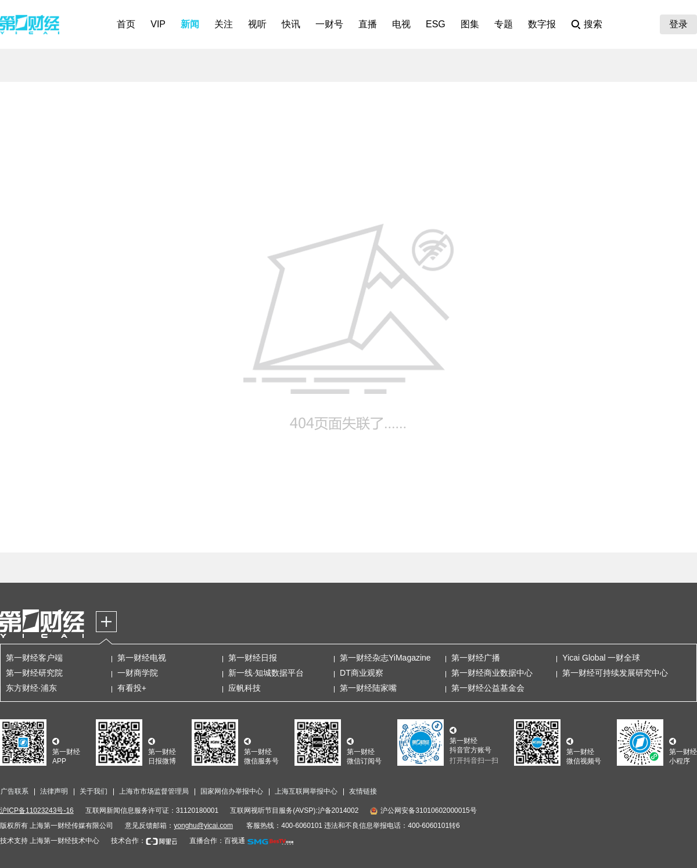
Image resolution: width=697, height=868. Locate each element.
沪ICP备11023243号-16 (37, 810)
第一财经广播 (475, 657)
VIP (158, 24)
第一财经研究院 (34, 672)
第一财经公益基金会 (487, 688)
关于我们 (93, 791)
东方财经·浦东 (31, 688)
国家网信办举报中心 (231, 791)
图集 (470, 24)
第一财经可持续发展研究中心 (615, 672)
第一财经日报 (252, 657)
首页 (126, 24)
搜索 (593, 24)
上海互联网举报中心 (306, 791)
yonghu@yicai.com (203, 826)
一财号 (329, 24)
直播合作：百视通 (217, 841)
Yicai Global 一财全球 (601, 657)
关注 (223, 24)
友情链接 (363, 791)
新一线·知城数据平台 (266, 672)
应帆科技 (244, 688)
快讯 (291, 24)
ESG (435, 24)
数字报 (542, 24)
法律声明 (54, 791)
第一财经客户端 (34, 657)
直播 (367, 24)
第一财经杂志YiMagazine (385, 657)
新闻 (190, 24)
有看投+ (131, 688)
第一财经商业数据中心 (492, 672)
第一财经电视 (141, 657)
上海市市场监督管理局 (154, 791)
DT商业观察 (361, 672)
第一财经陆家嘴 (368, 688)
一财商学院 (137, 672)
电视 (401, 24)
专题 (503, 24)
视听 (257, 24)
